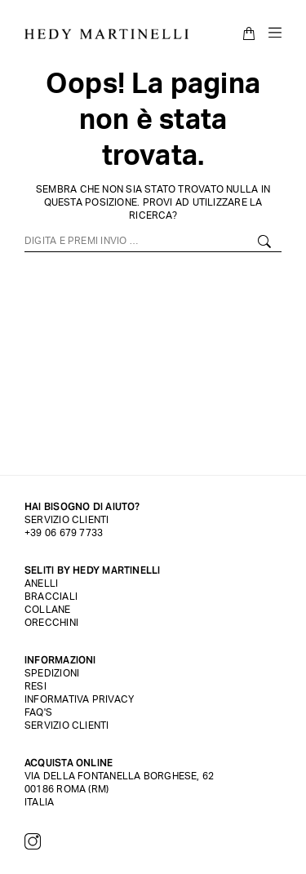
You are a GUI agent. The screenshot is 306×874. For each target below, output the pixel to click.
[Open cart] (249, 33)
